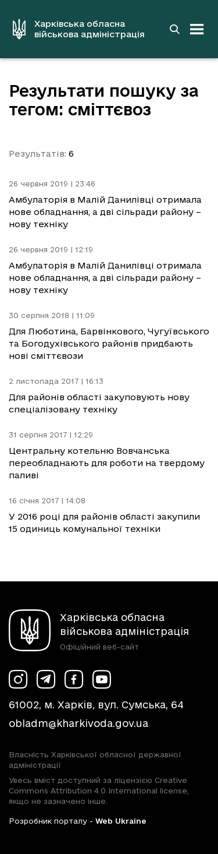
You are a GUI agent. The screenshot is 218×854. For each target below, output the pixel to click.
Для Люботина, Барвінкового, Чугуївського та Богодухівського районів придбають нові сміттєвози (109, 343)
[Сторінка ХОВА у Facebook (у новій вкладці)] (74, 679)
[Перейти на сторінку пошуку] (174, 29)
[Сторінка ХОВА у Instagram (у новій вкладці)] (18, 679)
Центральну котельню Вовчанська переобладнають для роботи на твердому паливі (107, 463)
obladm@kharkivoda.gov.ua (78, 723)
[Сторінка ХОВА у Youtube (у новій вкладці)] (101, 679)
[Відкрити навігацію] (197, 29)
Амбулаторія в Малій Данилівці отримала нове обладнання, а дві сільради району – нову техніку (105, 212)
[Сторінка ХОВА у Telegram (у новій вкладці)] (46, 679)
